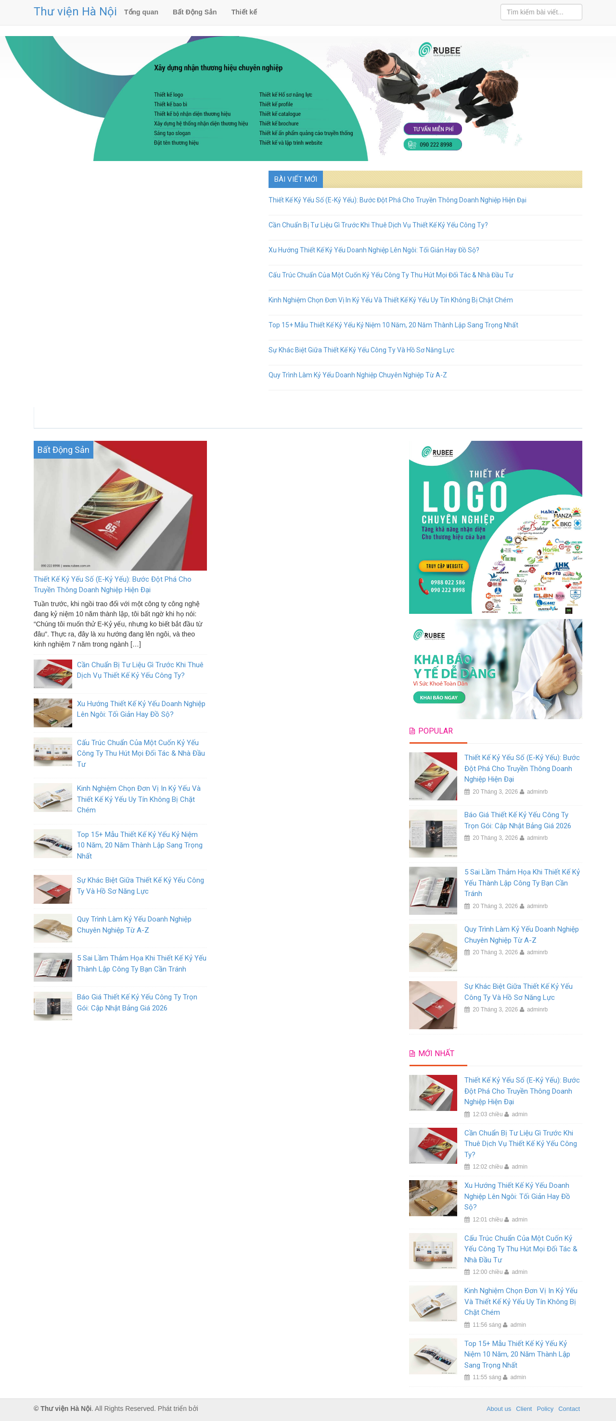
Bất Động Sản (195, 12)
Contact (569, 1408)
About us (499, 1408)
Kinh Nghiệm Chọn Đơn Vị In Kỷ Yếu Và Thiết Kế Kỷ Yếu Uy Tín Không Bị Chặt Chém (391, 300)
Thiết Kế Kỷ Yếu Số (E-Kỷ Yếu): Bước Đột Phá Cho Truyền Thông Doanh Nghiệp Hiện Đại (397, 200)
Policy (545, 1408)
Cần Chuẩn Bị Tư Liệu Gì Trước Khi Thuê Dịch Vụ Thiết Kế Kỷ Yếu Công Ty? (378, 225)
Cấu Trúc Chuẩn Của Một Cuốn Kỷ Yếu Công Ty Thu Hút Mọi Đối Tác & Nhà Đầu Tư (391, 275)
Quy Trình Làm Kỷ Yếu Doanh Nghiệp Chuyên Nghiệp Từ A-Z (358, 375)
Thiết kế (244, 12)
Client (524, 1408)
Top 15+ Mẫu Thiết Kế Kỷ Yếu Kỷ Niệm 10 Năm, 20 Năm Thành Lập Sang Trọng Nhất (393, 325)
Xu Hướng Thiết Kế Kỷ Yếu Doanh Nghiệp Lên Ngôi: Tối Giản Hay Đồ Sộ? (374, 250)
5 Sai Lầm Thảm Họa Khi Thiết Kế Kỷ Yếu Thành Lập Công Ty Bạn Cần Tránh (522, 883)
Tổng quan (141, 12)
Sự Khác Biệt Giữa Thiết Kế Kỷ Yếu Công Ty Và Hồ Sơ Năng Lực (361, 350)
